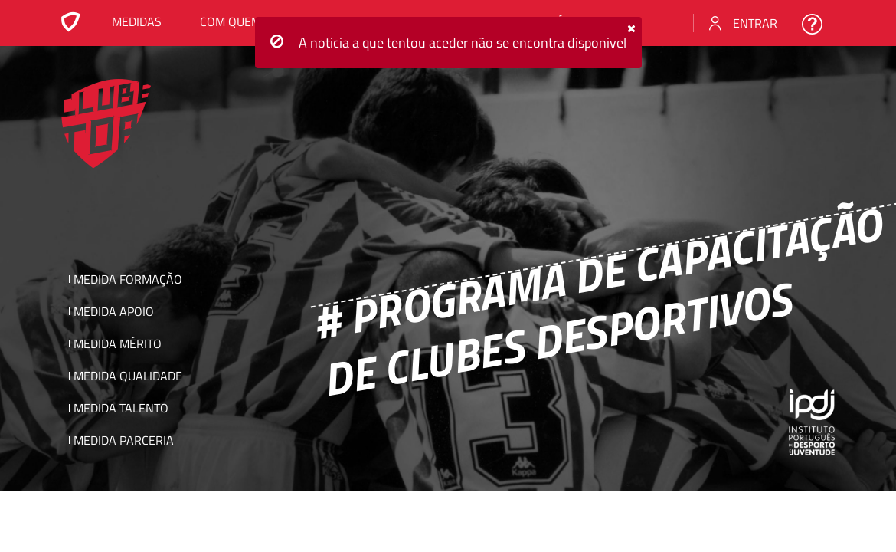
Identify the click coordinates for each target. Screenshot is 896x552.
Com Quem (230, 21)
